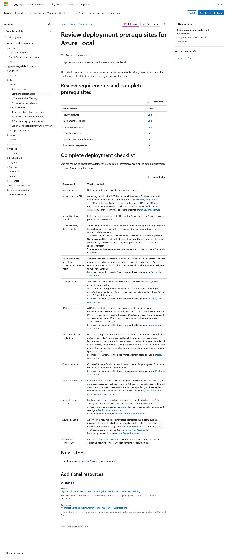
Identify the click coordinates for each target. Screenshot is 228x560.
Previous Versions (29, 550)
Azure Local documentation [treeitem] (20, 43)
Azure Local (84, 23)
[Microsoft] (6, 4)
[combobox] (28, 30)
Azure (72, 23)
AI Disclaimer (10, 550)
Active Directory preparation (143, 199)
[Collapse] (49, 24)
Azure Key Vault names (127, 433)
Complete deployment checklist (191, 37)
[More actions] (164, 24)
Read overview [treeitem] (19, 89)
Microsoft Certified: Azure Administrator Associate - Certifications (94, 507)
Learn (63, 23)
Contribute (57, 550)
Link (150, 114)
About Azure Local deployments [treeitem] (24, 57)
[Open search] (213, 4)
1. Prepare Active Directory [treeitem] (25, 98)
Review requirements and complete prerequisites (194, 31)
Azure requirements (133, 426)
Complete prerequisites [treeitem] (23, 93)
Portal (192, 12)
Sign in (220, 4)
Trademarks (133, 550)
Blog (44, 550)
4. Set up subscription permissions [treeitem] (28, 112)
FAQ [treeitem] (11, 61)
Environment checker (106, 439)
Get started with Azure (211, 12)
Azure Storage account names (131, 413)
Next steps (181, 41)
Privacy (70, 550)
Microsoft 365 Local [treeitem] (16, 194)
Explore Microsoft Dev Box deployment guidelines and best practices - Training (100, 491)
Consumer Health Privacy (92, 550)
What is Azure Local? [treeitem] (19, 52)
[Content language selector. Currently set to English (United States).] (18, 542)
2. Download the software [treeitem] (24, 102)
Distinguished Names (149, 209)
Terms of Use (117, 550)
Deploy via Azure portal (109, 410)
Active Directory (91, 461)
